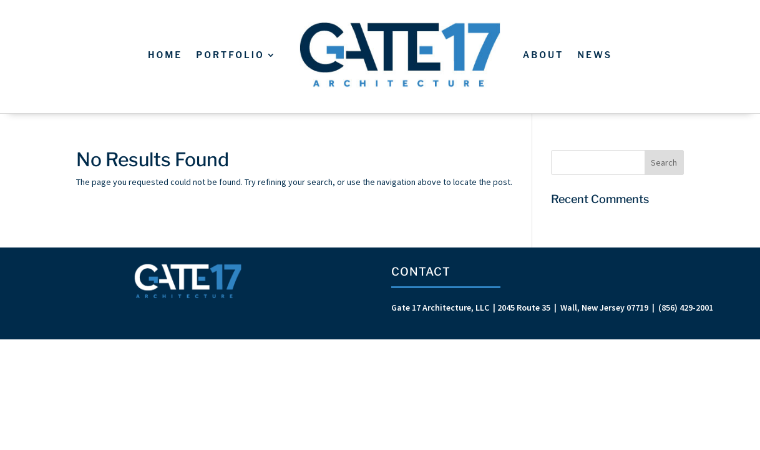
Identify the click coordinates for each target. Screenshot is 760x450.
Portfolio (230, 54)
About (543, 54)
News (594, 54)
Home (165, 54)
